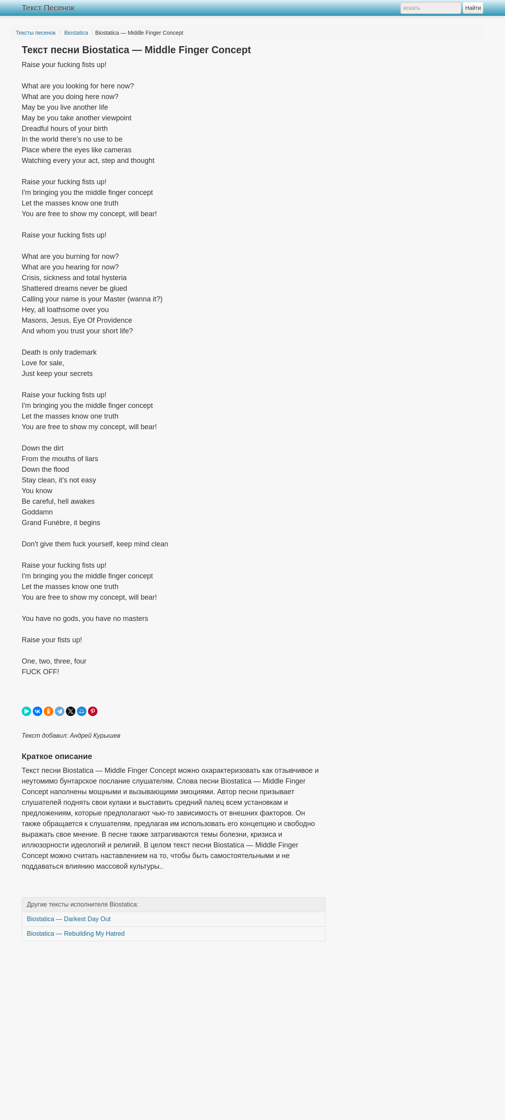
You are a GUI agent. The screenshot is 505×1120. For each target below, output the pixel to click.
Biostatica (76, 33)
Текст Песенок (48, 8)
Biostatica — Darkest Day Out (69, 919)
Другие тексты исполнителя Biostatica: (82, 904)
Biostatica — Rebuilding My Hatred (76, 933)
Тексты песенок (36, 33)
